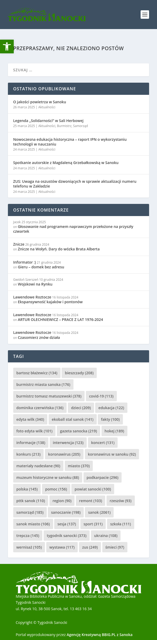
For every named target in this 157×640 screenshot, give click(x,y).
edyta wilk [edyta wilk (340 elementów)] (30, 419)
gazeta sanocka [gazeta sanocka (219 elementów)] (78, 430)
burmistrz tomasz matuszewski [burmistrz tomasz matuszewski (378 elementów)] (49, 396)
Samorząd (80, 126)
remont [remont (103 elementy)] (90, 500)
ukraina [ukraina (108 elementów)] (106, 535)
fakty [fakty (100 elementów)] (110, 419)
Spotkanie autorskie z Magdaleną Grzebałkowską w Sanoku (66, 162)
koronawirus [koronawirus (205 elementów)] (64, 454)
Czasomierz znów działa (39, 337)
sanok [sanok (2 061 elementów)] (99, 512)
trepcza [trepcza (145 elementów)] (27, 535)
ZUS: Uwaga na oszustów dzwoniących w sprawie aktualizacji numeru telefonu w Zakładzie (74, 184)
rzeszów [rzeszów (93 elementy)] (121, 500)
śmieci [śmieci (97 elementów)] (114, 547)
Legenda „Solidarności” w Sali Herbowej (48, 120)
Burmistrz (64, 126)
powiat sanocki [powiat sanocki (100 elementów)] (93, 489)
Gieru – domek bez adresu (41, 266)
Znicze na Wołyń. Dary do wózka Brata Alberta (59, 248)
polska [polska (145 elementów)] (27, 489)
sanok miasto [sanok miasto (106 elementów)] (33, 523)
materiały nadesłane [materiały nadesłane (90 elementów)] (38, 465)
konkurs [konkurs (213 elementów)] (28, 454)
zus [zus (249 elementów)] (90, 547)
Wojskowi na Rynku (35, 284)
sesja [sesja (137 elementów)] (66, 523)
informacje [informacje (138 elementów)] (30, 442)
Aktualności (46, 107)
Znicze (19, 244)
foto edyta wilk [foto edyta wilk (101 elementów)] (34, 430)
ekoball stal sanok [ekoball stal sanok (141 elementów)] (73, 419)
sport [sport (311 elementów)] (93, 523)
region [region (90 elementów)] (62, 500)
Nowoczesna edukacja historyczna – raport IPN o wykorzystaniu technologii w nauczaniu (70, 142)
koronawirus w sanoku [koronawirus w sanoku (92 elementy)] (112, 454)
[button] (7, 46)
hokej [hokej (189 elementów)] (114, 430)
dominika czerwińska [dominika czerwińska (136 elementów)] (40, 407)
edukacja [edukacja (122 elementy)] (111, 407)
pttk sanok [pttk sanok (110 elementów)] (30, 500)
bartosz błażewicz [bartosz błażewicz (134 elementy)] (36, 372)
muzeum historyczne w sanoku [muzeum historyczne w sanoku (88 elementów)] (47, 477)
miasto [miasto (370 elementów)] (79, 465)
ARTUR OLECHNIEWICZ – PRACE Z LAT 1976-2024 (60, 319)
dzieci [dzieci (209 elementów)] (81, 407)
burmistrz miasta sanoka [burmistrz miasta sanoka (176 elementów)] (43, 384)
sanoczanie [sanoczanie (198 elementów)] (66, 512)
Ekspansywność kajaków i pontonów (50, 301)
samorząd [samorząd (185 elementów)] (30, 512)
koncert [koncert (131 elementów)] (103, 442)
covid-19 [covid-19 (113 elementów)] (101, 396)
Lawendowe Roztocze (32, 297)
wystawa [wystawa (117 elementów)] (62, 547)
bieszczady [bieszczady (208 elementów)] (79, 372)
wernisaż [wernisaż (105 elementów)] (29, 547)
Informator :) (24, 262)
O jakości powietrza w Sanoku (39, 101)
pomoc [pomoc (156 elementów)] (56, 489)
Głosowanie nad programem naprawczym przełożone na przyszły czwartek (73, 229)
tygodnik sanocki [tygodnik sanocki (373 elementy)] (66, 535)
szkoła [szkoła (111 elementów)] (120, 523)
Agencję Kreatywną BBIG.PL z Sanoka (99, 634)
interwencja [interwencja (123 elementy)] (68, 442)
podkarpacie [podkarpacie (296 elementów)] (102, 477)
